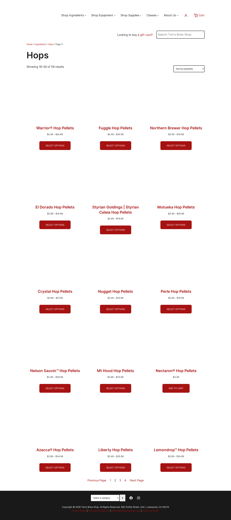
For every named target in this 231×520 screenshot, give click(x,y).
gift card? (146, 34)
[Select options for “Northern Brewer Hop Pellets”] (176, 145)
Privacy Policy (79, 510)
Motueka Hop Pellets (176, 207)
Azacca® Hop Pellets (55, 450)
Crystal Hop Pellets (55, 291)
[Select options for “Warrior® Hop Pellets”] (55, 145)
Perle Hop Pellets (176, 291)
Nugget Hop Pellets (115, 291)
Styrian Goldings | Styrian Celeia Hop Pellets (115, 209)
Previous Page (96, 480)
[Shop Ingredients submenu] (85, 15)
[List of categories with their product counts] (105, 498)
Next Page (137, 480)
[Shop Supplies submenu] (141, 15)
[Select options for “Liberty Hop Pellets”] (115, 467)
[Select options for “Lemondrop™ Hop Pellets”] (176, 467)
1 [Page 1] (110, 480)
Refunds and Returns (99, 510)
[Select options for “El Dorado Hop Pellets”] (55, 225)
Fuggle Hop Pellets (115, 128)
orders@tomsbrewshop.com (126, 510)
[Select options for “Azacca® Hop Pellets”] (55, 467)
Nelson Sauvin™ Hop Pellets (55, 370)
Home (29, 44)
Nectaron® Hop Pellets (176, 370)
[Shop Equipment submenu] (115, 15)
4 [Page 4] (125, 480)
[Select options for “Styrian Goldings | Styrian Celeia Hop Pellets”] (115, 230)
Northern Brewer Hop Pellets (176, 128)
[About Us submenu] (178, 15)
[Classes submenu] (158, 15)
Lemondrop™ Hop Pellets (176, 450)
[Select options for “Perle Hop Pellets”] (176, 309)
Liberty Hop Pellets (115, 450)
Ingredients (40, 44)
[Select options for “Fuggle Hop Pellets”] (115, 145)
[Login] (185, 15)
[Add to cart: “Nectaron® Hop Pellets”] (176, 388)
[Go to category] (122, 498)
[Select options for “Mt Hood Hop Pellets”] (115, 388)
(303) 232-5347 (150, 510)
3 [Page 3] (120, 480)
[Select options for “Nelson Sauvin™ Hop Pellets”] (55, 388)
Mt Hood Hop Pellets (115, 370)
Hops (50, 44)
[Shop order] (189, 68)
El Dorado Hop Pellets (55, 207)
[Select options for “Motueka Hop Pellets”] (176, 225)
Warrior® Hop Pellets (55, 128)
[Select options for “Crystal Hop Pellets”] (55, 309)
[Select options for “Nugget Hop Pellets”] (115, 309)
